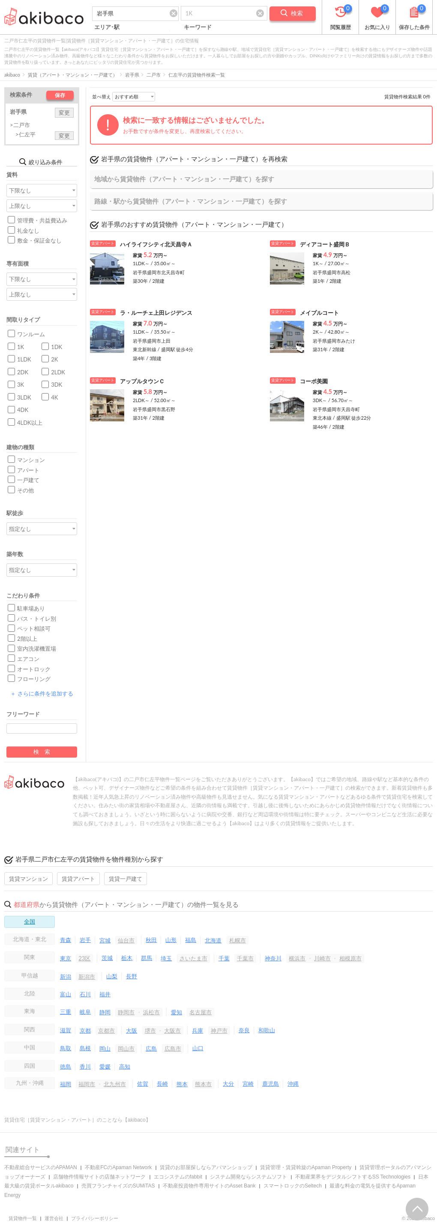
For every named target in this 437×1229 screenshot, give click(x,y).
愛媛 (105, 1066)
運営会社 (54, 1218)
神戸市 (219, 1030)
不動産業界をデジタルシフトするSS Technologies (352, 1177)
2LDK (58, 372)
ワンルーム (31, 334)
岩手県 (132, 74)
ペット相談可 (34, 628)
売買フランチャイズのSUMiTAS (118, 1186)
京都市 (106, 1030)
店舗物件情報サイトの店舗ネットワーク (99, 1177)
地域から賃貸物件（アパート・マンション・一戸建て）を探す (184, 179)
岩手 (85, 939)
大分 (228, 1083)
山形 (171, 939)
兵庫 (197, 1030)
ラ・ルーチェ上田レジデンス (156, 312)
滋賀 (65, 1030)
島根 (85, 1048)
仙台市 (126, 940)
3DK (56, 384)
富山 (65, 994)
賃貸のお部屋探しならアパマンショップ (206, 1167)
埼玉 (166, 958)
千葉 (224, 958)
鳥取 (65, 1048)
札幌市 (237, 940)
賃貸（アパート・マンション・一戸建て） (72, 74)
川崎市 (322, 958)
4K (54, 397)
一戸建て (28, 480)
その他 (25, 490)
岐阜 (85, 1011)
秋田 (151, 939)
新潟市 (86, 976)
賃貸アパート (78, 878)
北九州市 (115, 1084)
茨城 (107, 957)
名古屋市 (200, 1012)
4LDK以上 (29, 422)
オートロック (34, 669)
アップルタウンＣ (142, 381)
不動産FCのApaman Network (118, 1167)
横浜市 (297, 958)
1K (20, 347)
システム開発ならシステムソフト (248, 1177)
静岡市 (126, 1012)
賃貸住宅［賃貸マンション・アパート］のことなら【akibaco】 (77, 1120)
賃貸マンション (28, 878)
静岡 (105, 1012)
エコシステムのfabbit (178, 1177)
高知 (124, 1066)
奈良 (244, 1030)
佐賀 (142, 1083)
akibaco (12, 74)
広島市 (173, 1048)
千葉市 (245, 958)
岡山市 (126, 1048)
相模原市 (350, 958)
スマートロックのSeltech (292, 1186)
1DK (56, 347)
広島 (151, 1048)
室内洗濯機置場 (36, 648)
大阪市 (172, 1030)
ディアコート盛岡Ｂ (325, 244)
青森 (65, 939)
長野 (131, 976)
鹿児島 (270, 1083)
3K (20, 384)
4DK (22, 409)
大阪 (131, 1030)
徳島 (65, 1066)
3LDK (24, 397)
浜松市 (151, 1012)
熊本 (182, 1084)
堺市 (150, 1030)
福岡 (65, 1084)
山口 (198, 1048)
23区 (84, 958)
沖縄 (293, 1083)
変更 (64, 112)
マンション (31, 459)
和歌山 (266, 1030)
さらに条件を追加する (41, 693)
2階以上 (27, 638)
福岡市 (86, 1084)
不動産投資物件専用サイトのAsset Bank (209, 1186)
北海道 (213, 940)
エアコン (28, 658)
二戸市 (154, 74)
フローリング (34, 678)
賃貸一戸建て (125, 878)
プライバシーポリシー (94, 1218)
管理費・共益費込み (42, 220)
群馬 (146, 957)
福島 (190, 939)
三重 (65, 1011)
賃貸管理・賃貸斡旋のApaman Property (305, 1167)
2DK (22, 372)
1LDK (24, 359)
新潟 (65, 976)
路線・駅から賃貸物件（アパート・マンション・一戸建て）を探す (190, 201)
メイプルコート (319, 312)
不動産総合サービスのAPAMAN (40, 1167)
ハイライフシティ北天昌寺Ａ (156, 244)
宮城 (105, 940)
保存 (60, 95)
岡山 (105, 1048)
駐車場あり (31, 608)
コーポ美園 (314, 381)
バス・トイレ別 (36, 618)
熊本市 (203, 1084)
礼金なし (28, 230)
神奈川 (273, 958)
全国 (29, 921)
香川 (85, 1066)
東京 (65, 958)
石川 (85, 994)
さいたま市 (193, 958)
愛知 (176, 1012)
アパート (28, 470)
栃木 (126, 957)
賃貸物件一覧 (23, 1218)
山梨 (111, 976)
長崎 (162, 1083)
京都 (85, 1030)
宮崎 (248, 1083)
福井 (105, 994)
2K (54, 359)
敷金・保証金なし (39, 240)
